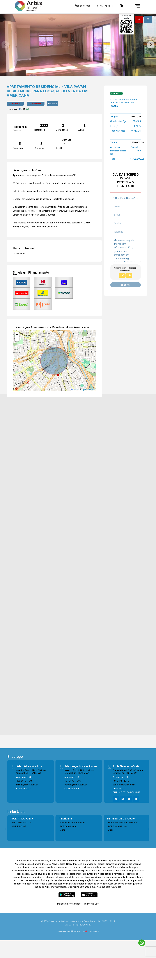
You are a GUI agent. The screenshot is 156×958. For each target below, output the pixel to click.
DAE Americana (68, 840)
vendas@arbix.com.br (75, 798)
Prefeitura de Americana (72, 836)
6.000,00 (136, 130)
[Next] (148, 842)
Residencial (48, 100)
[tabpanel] (78, 51)
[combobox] (125, 212)
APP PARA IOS (19, 840)
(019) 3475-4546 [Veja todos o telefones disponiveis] (104, 6)
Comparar (35, 117)
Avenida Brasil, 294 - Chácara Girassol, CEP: (31, 785)
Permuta (52, 117)
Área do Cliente (82, 5)
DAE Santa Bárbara (117, 840)
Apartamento (21, 100)
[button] (121, 6)
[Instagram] (123, 813)
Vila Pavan (75, 100)
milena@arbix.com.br (27, 798)
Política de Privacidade (69, 917)
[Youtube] (129, 813)
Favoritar (15, 117)
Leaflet (75, 404)
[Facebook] (116, 813)
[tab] (139, 19)
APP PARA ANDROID (22, 836)
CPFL (63, 844)
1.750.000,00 (137, 156)
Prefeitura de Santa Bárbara (122, 836)
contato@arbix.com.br (124, 798)
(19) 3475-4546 (24, 794)
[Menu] (137, 5)
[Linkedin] (136, 813)
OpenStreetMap (88, 404)
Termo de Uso (91, 917)
